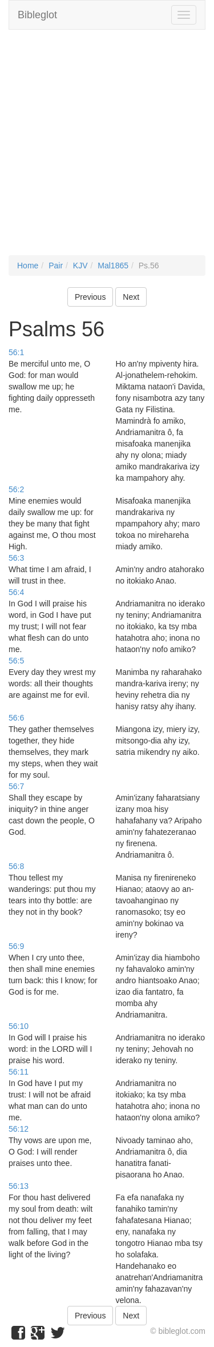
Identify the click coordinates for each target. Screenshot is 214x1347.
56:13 (19, 1186)
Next (131, 296)
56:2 (16, 489)
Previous (90, 296)
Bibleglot (37, 15)
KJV (80, 265)
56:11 (19, 1071)
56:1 (16, 352)
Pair (56, 265)
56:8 (16, 866)
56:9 (16, 946)
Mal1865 (113, 265)
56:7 (16, 786)
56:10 (19, 1026)
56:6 (16, 717)
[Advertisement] (107, 148)
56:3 (16, 557)
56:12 (19, 1128)
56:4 (16, 592)
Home (27, 265)
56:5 (16, 660)
